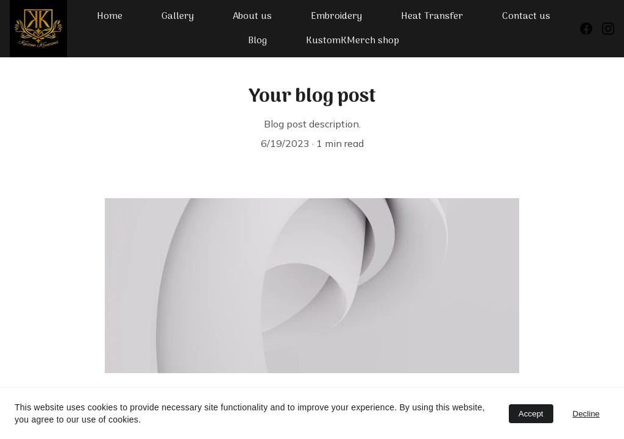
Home (109, 16)
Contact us (526, 16)
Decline (586, 413)
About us (252, 16)
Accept (531, 413)
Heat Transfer (432, 16)
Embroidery (336, 16)
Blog (257, 41)
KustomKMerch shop (352, 41)
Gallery (177, 16)
